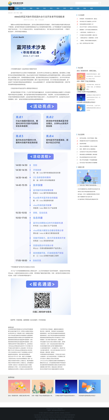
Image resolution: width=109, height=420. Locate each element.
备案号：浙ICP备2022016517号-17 (56, 410)
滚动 (58, 8)
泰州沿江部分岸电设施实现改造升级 (86, 191)
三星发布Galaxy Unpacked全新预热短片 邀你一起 (20, 358)
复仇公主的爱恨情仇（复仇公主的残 (88, 146)
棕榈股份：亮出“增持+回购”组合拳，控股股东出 (51, 339)
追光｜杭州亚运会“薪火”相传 (86, 43)
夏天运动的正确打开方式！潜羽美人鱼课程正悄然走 (20, 331)
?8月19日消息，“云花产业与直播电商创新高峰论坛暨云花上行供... (93, 108)
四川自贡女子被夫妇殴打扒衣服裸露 (88, 162)
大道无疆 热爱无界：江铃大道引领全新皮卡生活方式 (53, 350)
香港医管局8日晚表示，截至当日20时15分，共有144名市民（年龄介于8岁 (93, 76)
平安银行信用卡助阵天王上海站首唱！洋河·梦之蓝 (20, 348)
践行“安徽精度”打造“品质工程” (85, 196)
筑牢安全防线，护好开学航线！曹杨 (88, 138)
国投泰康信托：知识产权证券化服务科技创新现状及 (52, 333)
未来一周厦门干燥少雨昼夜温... (86, 81)
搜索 (99, 3)
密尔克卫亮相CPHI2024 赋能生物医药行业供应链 (52, 369)
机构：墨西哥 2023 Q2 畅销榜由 (87, 149)
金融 (91, 8)
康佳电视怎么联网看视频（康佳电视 (88, 154)
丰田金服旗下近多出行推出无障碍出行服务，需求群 (52, 341)
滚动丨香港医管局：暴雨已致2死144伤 (19, 395)
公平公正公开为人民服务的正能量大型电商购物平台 (52, 360)
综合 (44, 8)
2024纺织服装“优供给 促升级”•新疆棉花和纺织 (51, 346)
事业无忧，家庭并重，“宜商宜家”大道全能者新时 (52, 331)
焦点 (24, 8)
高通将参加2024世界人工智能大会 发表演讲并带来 (20, 369)
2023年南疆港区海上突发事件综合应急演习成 (89, 189)
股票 (71, 8)
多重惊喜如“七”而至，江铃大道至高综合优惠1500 (20, 367)
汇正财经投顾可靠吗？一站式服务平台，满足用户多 (52, 348)
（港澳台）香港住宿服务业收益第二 (88, 40)
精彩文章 (81, 167)
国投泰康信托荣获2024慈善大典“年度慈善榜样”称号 (20, 337)
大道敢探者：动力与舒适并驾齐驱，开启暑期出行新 (52, 356)
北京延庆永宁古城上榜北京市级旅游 (88, 151)
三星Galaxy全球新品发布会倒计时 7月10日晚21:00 (20, 346)
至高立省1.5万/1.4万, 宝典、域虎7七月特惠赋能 (19, 356)
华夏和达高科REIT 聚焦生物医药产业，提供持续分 (20, 343)
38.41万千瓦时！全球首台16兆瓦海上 (89, 27)
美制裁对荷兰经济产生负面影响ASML (89, 140)
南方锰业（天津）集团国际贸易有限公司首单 (89, 194)
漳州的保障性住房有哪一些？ (87, 24)
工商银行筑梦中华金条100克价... (87, 92)
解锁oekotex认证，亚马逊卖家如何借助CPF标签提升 (53, 362)
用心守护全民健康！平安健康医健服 (88, 160)
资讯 (64, 8)
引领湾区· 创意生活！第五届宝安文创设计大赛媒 (20, 364)
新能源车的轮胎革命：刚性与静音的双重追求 (19, 354)
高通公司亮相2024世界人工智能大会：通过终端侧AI (20, 360)
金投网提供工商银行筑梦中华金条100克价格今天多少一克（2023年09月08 (93, 97)
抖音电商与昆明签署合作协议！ (86, 102)
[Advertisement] (86, 54)
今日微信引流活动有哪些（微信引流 (88, 35)
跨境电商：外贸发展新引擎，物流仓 (88, 18)
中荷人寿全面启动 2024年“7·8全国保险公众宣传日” (20, 352)
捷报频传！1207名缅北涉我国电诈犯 (88, 29)
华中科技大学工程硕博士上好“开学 (88, 21)
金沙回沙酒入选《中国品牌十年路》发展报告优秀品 (20, 333)
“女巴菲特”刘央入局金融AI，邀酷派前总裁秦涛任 (52, 329)
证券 (78, 8)
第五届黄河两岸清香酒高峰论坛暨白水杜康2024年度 (52, 364)
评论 (51, 8)
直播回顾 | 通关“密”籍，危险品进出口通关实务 (51, 367)
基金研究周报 (83, 143)
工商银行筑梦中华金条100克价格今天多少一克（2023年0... (71, 395)
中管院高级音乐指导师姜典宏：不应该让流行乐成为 (52, 354)
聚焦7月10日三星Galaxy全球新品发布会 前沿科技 (20, 350)
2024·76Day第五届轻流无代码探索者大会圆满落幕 (20, 335)
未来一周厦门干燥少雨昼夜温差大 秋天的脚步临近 (45, 395)
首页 (11, 8)
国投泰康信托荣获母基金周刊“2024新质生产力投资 (52, 337)
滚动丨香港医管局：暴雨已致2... (87, 71)
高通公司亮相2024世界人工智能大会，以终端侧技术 (21, 362)
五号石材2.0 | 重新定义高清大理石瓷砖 (49, 358)
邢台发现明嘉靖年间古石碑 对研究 (88, 157)
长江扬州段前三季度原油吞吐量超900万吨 (88, 199)
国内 (38, 8)
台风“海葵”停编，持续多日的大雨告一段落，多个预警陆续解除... (93, 87)
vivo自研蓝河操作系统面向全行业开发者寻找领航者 (20, 329)
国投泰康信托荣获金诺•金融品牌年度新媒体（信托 (20, 339)
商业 (18, 12)
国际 (31, 8)
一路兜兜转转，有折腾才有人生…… (88, 32)
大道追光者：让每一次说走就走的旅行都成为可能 (52, 343)
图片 (18, 8)
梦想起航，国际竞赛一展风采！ (47, 352)
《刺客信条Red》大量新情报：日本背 (89, 37)
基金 (85, 8)
